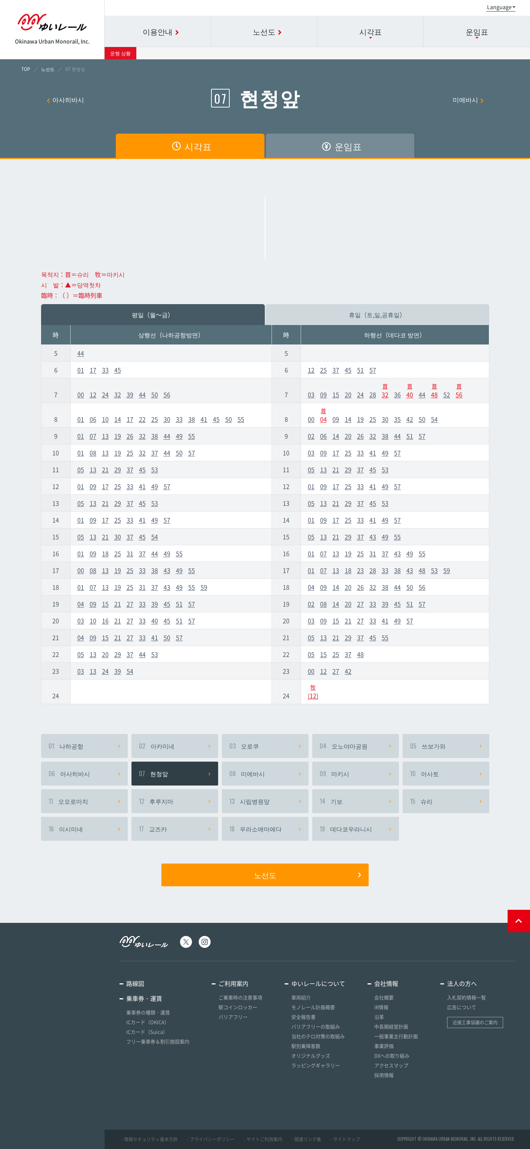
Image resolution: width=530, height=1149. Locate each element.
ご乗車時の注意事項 (240, 997)
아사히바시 (65, 99)
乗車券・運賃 (144, 998)
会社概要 (384, 997)
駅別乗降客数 (305, 1045)
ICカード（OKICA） (147, 1021)
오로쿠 (265, 745)
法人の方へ (462, 983)
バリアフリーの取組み (315, 1026)
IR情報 (381, 1007)
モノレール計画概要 (313, 1007)
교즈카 (175, 828)
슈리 (446, 801)
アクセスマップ (391, 1065)
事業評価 (384, 1045)
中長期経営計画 (391, 1026)
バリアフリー (233, 1016)
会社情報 (386, 983)
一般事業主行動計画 (396, 1036)
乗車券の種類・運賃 (148, 1012)
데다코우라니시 (355, 828)
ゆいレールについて (318, 983)
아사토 (446, 773)
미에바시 (468, 99)
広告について (461, 1007)
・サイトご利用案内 (262, 1139)
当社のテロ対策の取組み (318, 1036)
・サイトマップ (344, 1139)
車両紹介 (301, 997)
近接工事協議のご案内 (475, 1022)
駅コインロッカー (237, 1007)
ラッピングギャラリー (315, 1065)
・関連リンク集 (305, 1139)
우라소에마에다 (265, 828)
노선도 (308, 874)
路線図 (135, 983)
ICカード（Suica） (147, 1031)
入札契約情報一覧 (466, 997)
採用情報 (384, 1074)
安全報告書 (303, 1016)
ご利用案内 (233, 983)
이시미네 (84, 828)
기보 (355, 801)
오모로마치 (84, 801)
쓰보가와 (446, 745)
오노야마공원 (355, 745)
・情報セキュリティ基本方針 (149, 1139)
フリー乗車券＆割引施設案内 (157, 1041)
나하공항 (84, 745)
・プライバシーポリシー (210, 1139)
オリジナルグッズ (310, 1055)
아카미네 (175, 745)
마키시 (355, 773)
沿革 (379, 1016)
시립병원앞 (265, 801)
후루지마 (175, 801)
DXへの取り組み (391, 1055)
